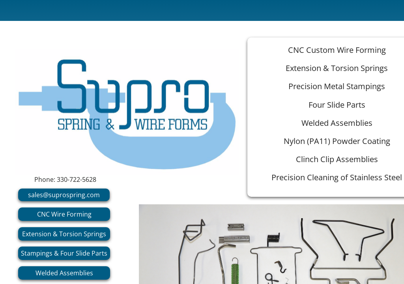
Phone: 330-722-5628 (65, 179)
